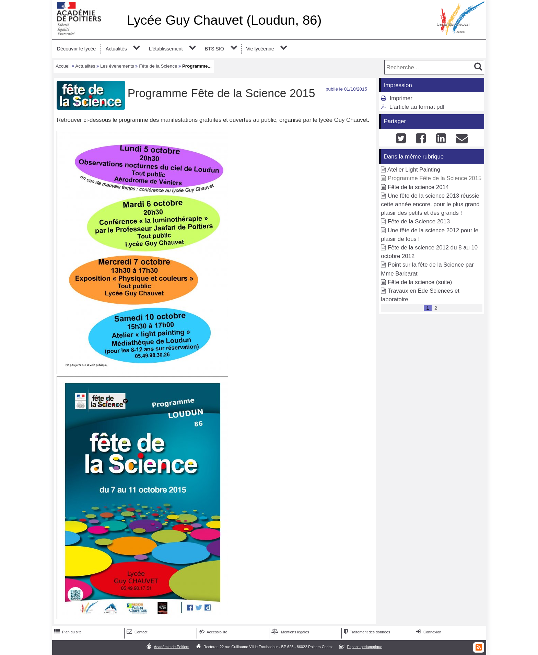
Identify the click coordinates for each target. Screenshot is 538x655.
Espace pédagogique (365, 647)
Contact (136, 632)
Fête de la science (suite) (420, 282)
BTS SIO (214, 48)
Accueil (63, 66)
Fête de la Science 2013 (419, 221)
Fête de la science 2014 (418, 187)
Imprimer (401, 98)
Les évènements (117, 66)
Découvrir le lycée (76, 48)
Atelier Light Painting (413, 169)
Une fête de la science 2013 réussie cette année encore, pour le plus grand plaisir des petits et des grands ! (430, 204)
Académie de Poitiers (171, 647)
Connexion (428, 632)
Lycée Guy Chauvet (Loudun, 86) (224, 20)
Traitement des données (366, 632)
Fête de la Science (158, 66)
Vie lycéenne (260, 48)
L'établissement (166, 48)
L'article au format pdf (417, 107)
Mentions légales (289, 632)
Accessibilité (212, 632)
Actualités (116, 48)
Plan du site (67, 632)
